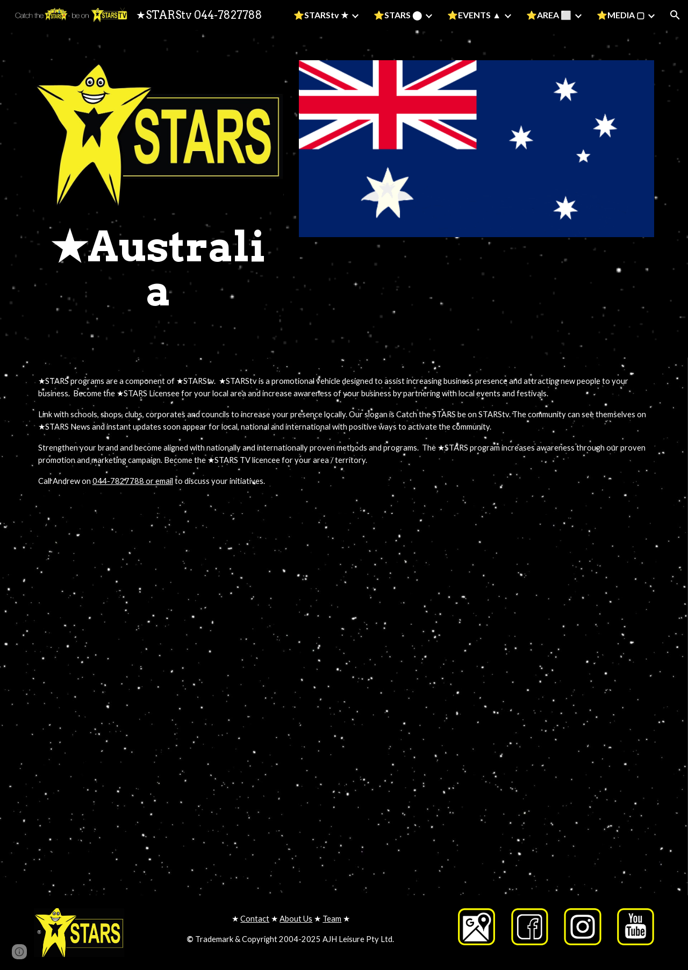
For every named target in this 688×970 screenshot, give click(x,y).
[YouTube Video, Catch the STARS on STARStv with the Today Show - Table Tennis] (503, 612)
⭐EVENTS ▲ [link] (474, 15)
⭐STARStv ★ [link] (320, 15)
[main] (158, 268)
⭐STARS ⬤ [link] (398, 15)
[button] (675, 15)
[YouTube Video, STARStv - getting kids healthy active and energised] (185, 612)
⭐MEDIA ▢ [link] (620, 15)
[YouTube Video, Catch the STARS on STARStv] (185, 797)
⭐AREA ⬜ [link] (548, 15)
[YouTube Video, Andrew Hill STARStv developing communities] (503, 797)
